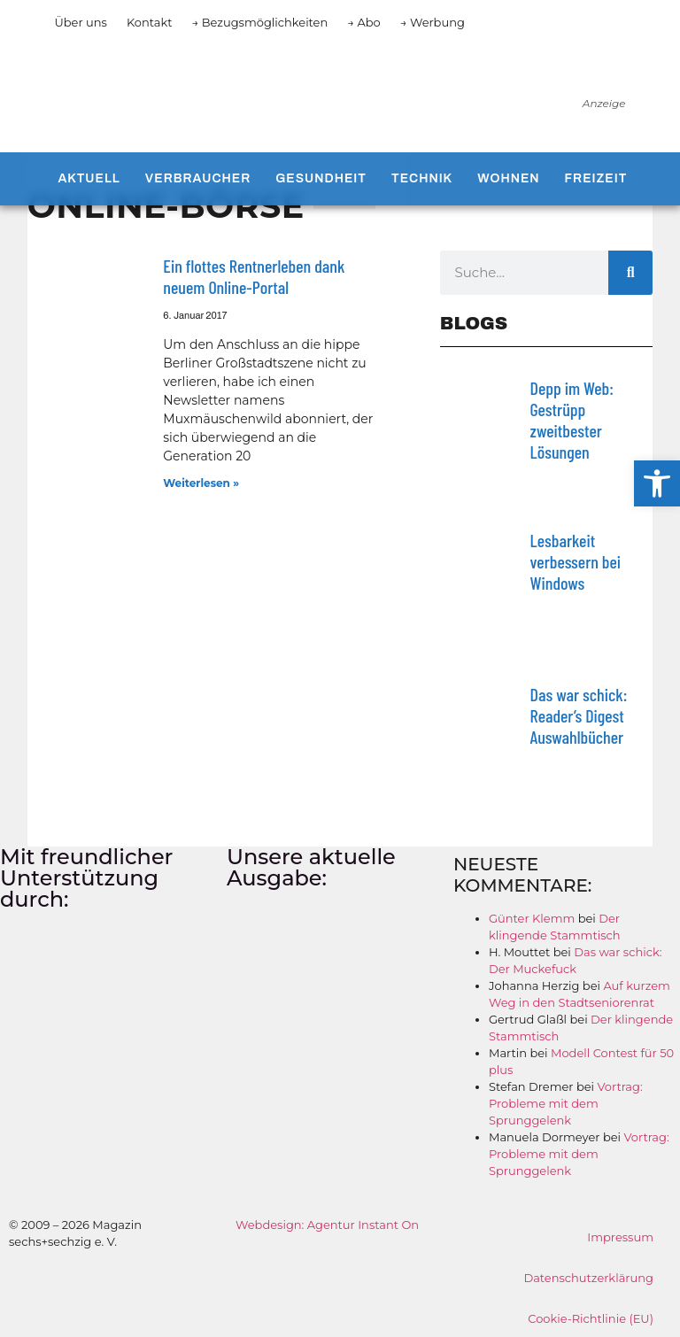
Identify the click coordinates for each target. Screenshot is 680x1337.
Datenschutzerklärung (588, 1278)
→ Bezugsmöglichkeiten (260, 22)
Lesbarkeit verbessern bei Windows (575, 561)
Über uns (80, 22)
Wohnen (508, 178)
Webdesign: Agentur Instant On (327, 1224)
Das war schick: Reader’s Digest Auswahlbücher (579, 715)
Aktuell (89, 178)
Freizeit (596, 178)
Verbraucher (198, 178)
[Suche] (630, 273)
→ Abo (364, 22)
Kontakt (150, 22)
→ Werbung (432, 22)
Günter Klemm (532, 918)
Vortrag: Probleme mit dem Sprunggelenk (566, 1103)
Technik (421, 178)
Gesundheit (321, 178)
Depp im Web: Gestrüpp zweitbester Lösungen (572, 419)
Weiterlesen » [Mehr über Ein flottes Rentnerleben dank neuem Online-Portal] (201, 483)
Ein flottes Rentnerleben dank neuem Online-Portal (253, 276)
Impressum (620, 1237)
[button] (657, 483)
